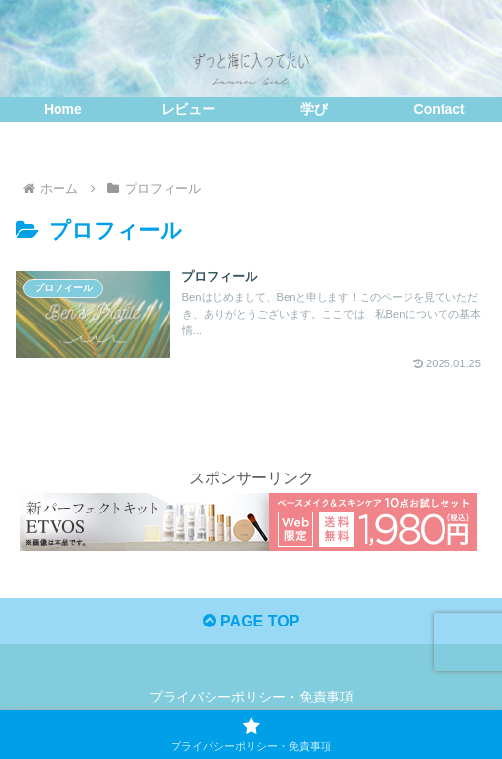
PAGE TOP (251, 621)
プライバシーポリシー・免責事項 (251, 696)
